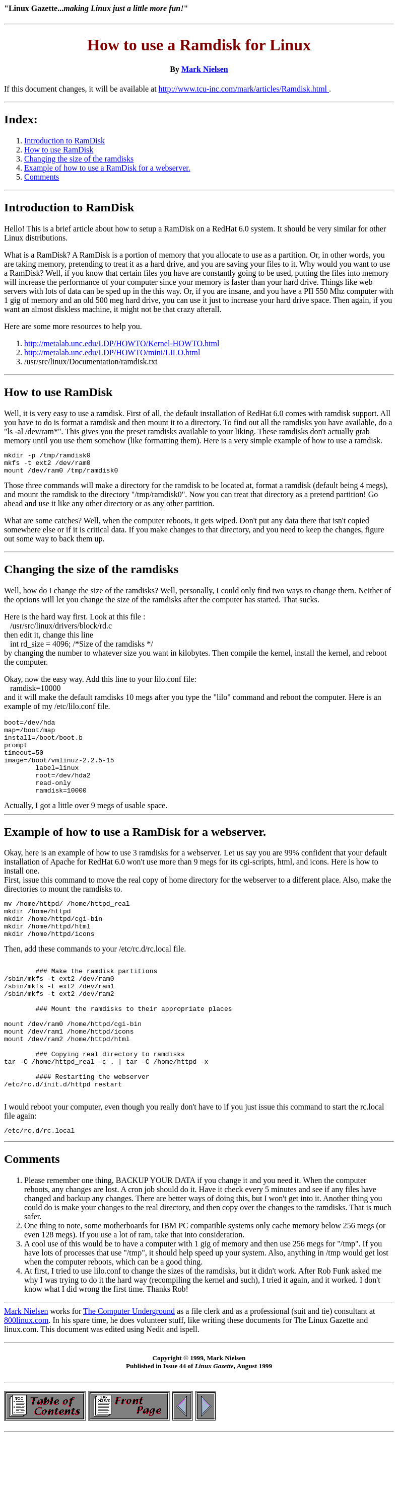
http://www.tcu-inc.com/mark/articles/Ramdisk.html (244, 89)
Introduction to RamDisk (64, 140)
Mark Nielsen (204, 69)
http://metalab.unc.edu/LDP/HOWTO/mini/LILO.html (112, 352)
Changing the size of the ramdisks (79, 158)
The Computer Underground (129, 1367)
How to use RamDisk (58, 149)
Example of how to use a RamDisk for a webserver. (107, 168)
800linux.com (26, 1376)
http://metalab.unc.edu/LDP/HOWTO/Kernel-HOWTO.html (121, 343)
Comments (41, 177)
